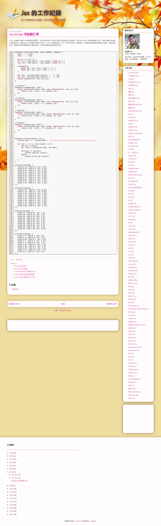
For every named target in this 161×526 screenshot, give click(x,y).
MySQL (131, 280)
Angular (131, 117)
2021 (11, 459)
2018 (11, 469)
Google (131, 203)
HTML (130, 213)
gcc (129, 197)
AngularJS (132, 120)
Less (130, 251)
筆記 (130, 101)
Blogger (131, 143)
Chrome (131, 159)
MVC (130, 277)
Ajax (129, 114)
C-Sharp (131, 146)
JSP (129, 248)
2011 (11, 501)
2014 (11, 492)
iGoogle (131, 219)
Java (130, 226)
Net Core (131, 283)
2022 (11, 456)
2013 (11, 495)
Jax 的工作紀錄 (41, 13)
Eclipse (131, 172)
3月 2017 (14, 478)
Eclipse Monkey (134, 175)
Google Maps (133, 207)
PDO (130, 302)
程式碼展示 (132, 98)
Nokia (130, 293)
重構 (130, 92)
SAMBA (131, 328)
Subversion (132, 350)
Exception (131, 181)
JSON (130, 245)
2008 (11, 511)
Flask (130, 191)
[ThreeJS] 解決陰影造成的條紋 (24, 274)
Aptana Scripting (134, 133)
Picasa (130, 315)
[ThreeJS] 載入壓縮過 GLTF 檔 (24, 277)
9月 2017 (14, 475)
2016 (11, 486)
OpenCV (131, 296)
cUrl (129, 165)
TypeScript (132, 369)
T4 (129, 360)
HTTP (130, 216)
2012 (11, 498)
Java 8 (130, 229)
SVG (130, 353)
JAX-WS (131, 235)
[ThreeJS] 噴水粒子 (20, 266)
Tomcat (131, 366)
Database (131, 168)
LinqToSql (131, 261)
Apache (131, 127)
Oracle (130, 299)
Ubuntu (131, 373)
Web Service (132, 392)
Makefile (131, 267)
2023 (11, 453)
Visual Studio (133, 379)
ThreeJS (131, 363)
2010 (11, 505)
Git (129, 200)
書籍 (130, 95)
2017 (11, 472)
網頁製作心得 (133, 104)
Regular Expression (135, 325)
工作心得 (131, 73)
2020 (11, 462)
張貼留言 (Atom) (66, 310)
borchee (79, 521)
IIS (129, 223)
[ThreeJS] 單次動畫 (20, 269)
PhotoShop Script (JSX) (137, 309)
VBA (130, 376)
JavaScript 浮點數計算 (24, 34)
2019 (11, 466)
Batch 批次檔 (133, 140)
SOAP (130, 334)
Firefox (130, 184)
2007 (11, 514)
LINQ (130, 258)
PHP (130, 312)
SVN (130, 357)
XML (130, 398)
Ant (129, 124)
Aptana (130, 130)
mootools (131, 270)
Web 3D (131, 389)
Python (130, 318)
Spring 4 (131, 344)
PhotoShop (132, 306)
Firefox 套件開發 (134, 187)
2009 (11, 508)
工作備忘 (131, 76)
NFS (130, 286)
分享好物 (131, 85)
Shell (130, 331)
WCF (130, 385)
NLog (130, 290)
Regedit (131, 322)
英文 (130, 89)
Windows (131, 395)
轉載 (130, 108)
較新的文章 (14, 304)
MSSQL (131, 274)
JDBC (130, 239)
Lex (129, 255)
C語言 (130, 156)
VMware (131, 382)
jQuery (130, 242)
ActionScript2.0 (133, 111)
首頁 (63, 304)
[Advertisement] (62, 324)
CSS (130, 162)
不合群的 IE (132, 82)
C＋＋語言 (132, 152)
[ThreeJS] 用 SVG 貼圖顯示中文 (25, 271)
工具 (130, 79)
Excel (130, 178)
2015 (11, 489)
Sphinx (130, 338)
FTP (129, 194)
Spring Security (133, 347)
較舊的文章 (112, 304)
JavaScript (19, 259)
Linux (130, 264)
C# (129, 149)
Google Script (133, 210)
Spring (130, 341)
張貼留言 (15, 289)
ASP (130, 136)
